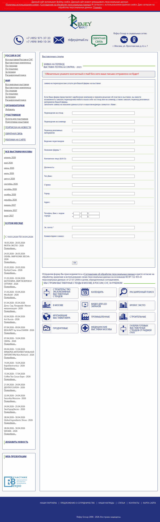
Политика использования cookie (22, 5)
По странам (11, 91)
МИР (7, 81)
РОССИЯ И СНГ (13, 56)
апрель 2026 (10, 158)
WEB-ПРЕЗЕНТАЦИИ (15, 457)
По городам (11, 66)
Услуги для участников (16, 119)
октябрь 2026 (10, 189)
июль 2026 (9, 173)
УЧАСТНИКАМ (13, 115)
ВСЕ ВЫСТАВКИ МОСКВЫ (18, 152)
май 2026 (8, 163)
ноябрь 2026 (10, 195)
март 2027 (9, 216)
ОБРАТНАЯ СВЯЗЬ (13, 134)
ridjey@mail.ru (78, 40)
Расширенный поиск (15, 75)
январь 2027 (10, 205)
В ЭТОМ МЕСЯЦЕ (14, 223)
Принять (97, 8)
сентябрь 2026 (11, 184)
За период (10, 72)
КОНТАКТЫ (134, 503)
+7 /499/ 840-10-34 (38, 41)
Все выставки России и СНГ (19, 60)
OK (74, 263)
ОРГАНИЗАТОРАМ (15, 106)
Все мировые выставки (17, 85)
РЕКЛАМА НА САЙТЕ (15, 140)
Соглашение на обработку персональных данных (66, 5)
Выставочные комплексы (18, 63)
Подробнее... (10, 248)
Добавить (10, 110)
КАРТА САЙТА (149, 503)
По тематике (11, 69)
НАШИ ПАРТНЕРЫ (48, 503)
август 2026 (9, 179)
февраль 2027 (10, 210)
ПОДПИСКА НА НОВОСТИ (18, 127)
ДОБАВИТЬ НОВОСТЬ (16, 442)
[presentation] (68, 249)
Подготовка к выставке (17, 122)
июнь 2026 (9, 168)
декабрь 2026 (10, 200)
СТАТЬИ (121, 503)
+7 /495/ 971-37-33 (38, 38)
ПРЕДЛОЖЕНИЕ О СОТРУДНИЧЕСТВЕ (77, 503)
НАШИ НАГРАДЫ (106, 503)
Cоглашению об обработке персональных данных (109, 274)
